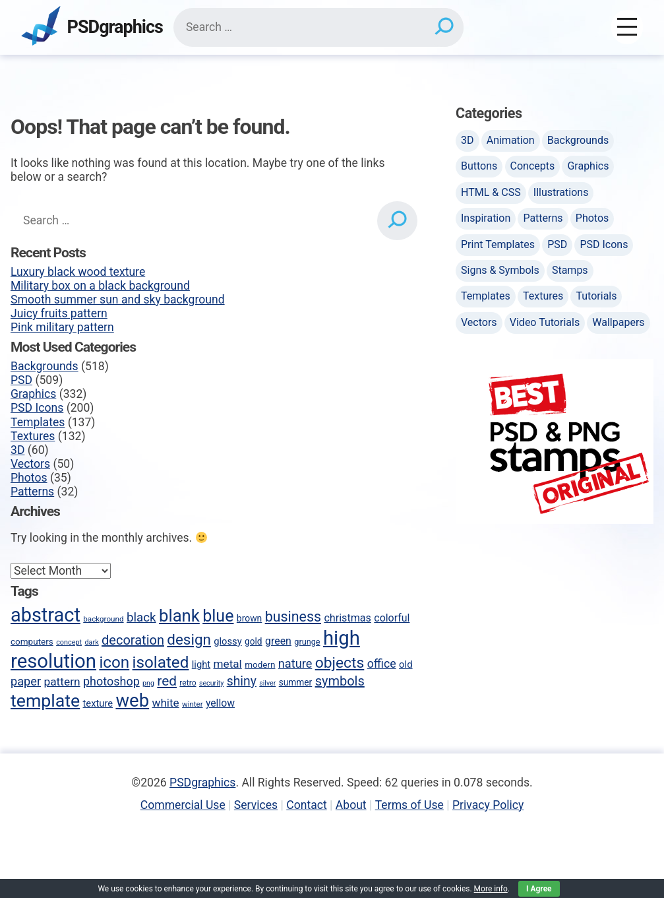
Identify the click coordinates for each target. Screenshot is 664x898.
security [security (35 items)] (211, 683)
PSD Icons (37, 407)
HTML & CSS (491, 192)
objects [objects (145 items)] (340, 663)
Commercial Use (183, 805)
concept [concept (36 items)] (69, 642)
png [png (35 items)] (148, 683)
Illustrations (561, 192)
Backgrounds (44, 366)
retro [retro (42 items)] (187, 683)
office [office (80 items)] (381, 663)
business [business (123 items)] (293, 616)
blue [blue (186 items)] (217, 615)
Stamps (570, 270)
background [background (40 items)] (103, 619)
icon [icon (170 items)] (114, 662)
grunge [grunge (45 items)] (307, 642)
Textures (33, 436)
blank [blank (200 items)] (179, 615)
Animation (511, 140)
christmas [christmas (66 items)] (347, 618)
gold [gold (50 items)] (253, 641)
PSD (21, 380)
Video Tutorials (545, 322)
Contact (306, 805)
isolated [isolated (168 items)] (161, 662)
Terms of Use (409, 805)
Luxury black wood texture (78, 271)
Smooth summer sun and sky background (118, 299)
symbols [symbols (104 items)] (340, 681)
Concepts (532, 166)
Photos (29, 477)
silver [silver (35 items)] (267, 683)
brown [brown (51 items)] (249, 618)
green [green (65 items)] (278, 641)
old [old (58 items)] (406, 664)
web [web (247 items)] (132, 700)
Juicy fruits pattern (59, 313)
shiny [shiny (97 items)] (242, 681)
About (351, 805)
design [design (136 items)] (189, 639)
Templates (38, 422)
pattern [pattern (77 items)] (62, 681)
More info (491, 888)
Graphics (33, 394)
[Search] (443, 27)
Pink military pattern (62, 327)
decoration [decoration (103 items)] (133, 640)
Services (256, 805)
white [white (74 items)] (165, 702)
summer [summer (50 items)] (296, 682)
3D (17, 450)
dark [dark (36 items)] (91, 642)
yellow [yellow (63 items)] (220, 703)
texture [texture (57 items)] (98, 703)
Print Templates (498, 244)
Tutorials (596, 296)
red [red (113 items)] (167, 681)
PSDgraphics (115, 27)
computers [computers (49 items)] (32, 641)
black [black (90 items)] (141, 617)
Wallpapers (618, 322)
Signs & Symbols (500, 270)
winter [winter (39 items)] (192, 704)
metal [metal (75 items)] (228, 663)
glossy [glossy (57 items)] (227, 641)
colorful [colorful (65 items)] (391, 618)
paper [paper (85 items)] (26, 681)
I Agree (539, 888)
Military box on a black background (100, 285)
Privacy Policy (488, 805)
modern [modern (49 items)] (260, 664)
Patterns (32, 491)
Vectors (30, 463)
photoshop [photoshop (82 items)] (111, 681)
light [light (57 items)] (201, 664)
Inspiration (485, 218)
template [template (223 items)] (45, 700)
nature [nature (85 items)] (295, 663)
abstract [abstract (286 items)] (45, 615)
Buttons (479, 166)
